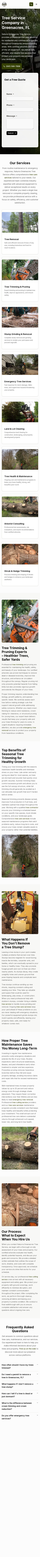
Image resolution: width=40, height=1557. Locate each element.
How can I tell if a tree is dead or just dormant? (20, 1395)
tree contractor (32, 807)
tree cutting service (20, 1102)
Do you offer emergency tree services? (20, 1417)
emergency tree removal (23, 1100)
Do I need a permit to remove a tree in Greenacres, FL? (20, 1376)
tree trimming (17, 664)
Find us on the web (27, 1349)
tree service (6, 1004)
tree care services (22, 819)
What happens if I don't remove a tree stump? (20, 1385)
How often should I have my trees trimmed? (20, 1366)
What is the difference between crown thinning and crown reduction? (20, 1406)
